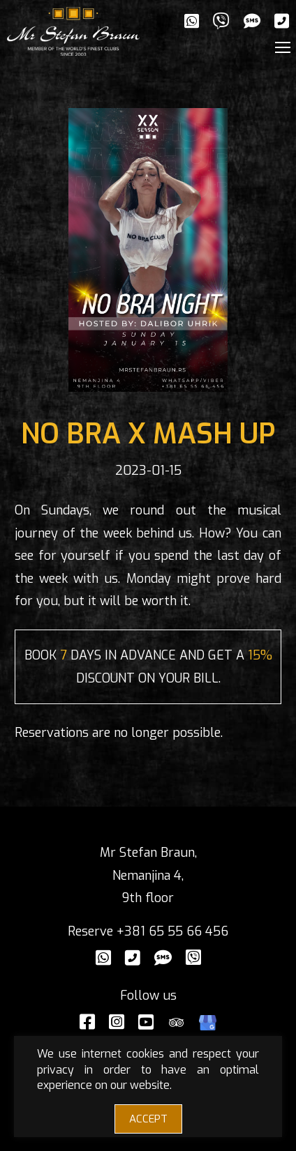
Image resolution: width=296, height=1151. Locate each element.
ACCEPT (148, 1119)
